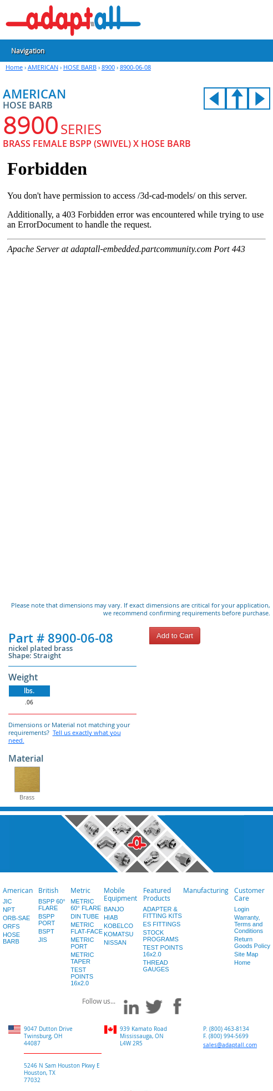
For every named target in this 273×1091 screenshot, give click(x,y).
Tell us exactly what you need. (64, 736)
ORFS (11, 926)
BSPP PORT (46, 919)
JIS (42, 939)
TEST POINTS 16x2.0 (81, 976)
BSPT (46, 931)
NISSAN (115, 942)
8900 (108, 67)
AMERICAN (43, 67)
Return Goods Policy (252, 942)
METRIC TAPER (82, 958)
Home (14, 67)
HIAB (111, 917)
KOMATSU (119, 934)
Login (241, 909)
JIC (7, 901)
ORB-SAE (17, 918)
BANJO (114, 909)
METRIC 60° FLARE (85, 904)
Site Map (246, 954)
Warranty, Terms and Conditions (248, 924)
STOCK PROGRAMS (161, 935)
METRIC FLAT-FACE (86, 928)
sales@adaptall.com (230, 1045)
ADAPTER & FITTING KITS (162, 912)
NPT (9, 909)
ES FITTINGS (162, 924)
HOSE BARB (80, 67)
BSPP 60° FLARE (51, 904)
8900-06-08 (135, 67)
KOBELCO (118, 925)
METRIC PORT (82, 943)
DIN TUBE (84, 916)
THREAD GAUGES (156, 965)
